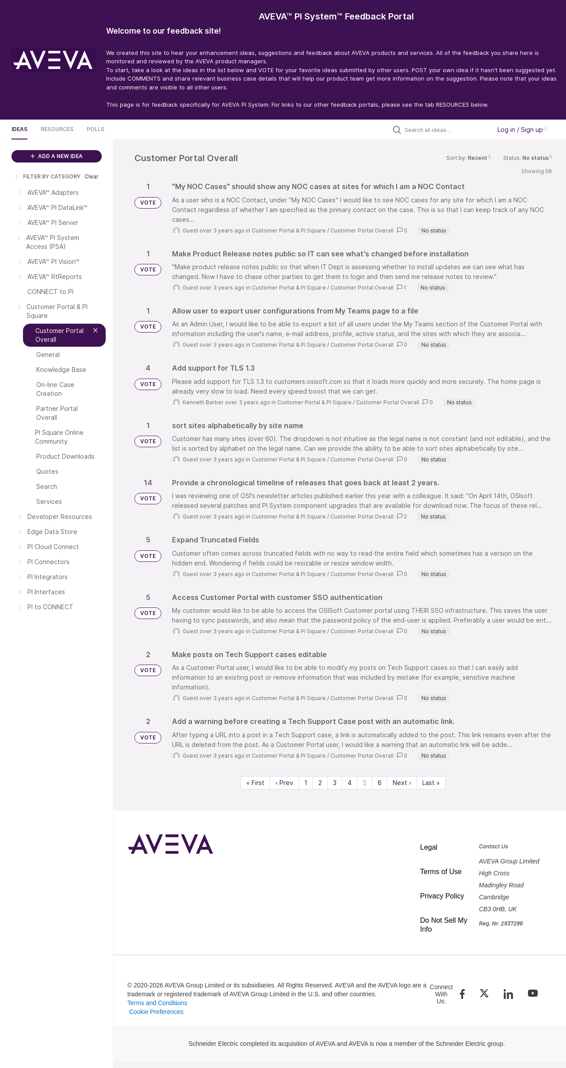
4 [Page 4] (350, 782)
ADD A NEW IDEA (57, 156)
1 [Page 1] (305, 782)
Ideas (19, 129)
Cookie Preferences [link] (156, 1011)
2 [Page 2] (320, 782)
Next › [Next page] (402, 782)
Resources (57, 129)
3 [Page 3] (335, 782)
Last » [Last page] (431, 782)
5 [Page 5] (365, 782)
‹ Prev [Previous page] (284, 782)
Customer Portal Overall (362, 230)
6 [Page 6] (380, 782)
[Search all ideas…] (445, 129)
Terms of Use (441, 871)
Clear (91, 176)
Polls (95, 129)
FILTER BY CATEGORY (47, 176)
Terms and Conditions (157, 1002)
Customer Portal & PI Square (289, 230)
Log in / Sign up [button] (522, 129)
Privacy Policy (442, 896)
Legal (428, 847)
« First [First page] (255, 782)
